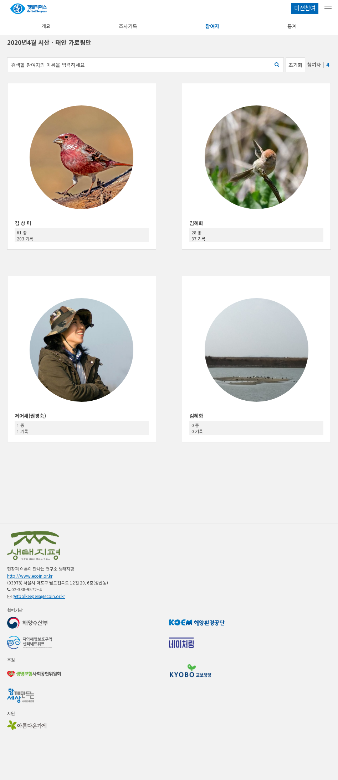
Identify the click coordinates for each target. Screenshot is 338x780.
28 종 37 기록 (198, 235)
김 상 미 (23, 223)
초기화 (295, 64)
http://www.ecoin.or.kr (29, 576)
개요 (46, 26)
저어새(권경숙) (30, 415)
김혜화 (196, 223)
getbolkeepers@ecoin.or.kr (38, 596)
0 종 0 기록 (197, 428)
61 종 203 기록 (25, 235)
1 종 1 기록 (22, 428)
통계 (292, 26)
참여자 (212, 26)
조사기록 (128, 26)
